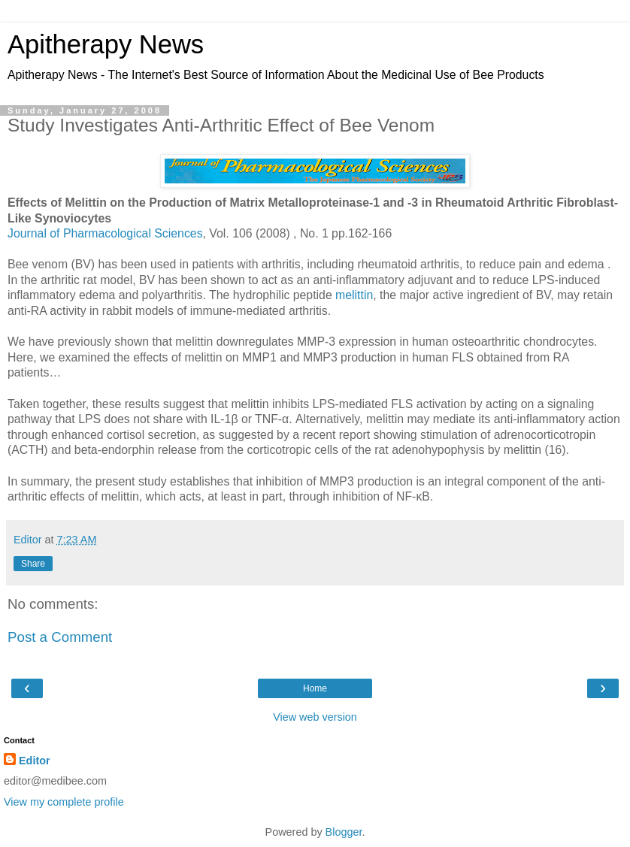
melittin (354, 295)
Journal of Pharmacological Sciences (105, 233)
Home (315, 688)
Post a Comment (60, 637)
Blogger (344, 832)
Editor (34, 761)
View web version (315, 717)
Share (33, 563)
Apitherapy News (106, 44)
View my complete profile (64, 802)
